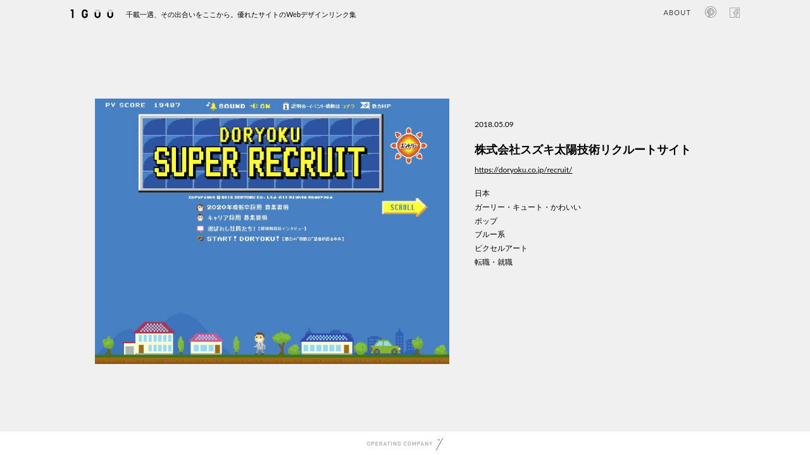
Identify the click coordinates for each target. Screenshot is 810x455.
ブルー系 (490, 234)
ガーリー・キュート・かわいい (528, 207)
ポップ (486, 221)
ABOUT (677, 12)
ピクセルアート (501, 248)
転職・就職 (494, 262)
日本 (482, 193)
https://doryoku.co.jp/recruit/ (524, 169)
